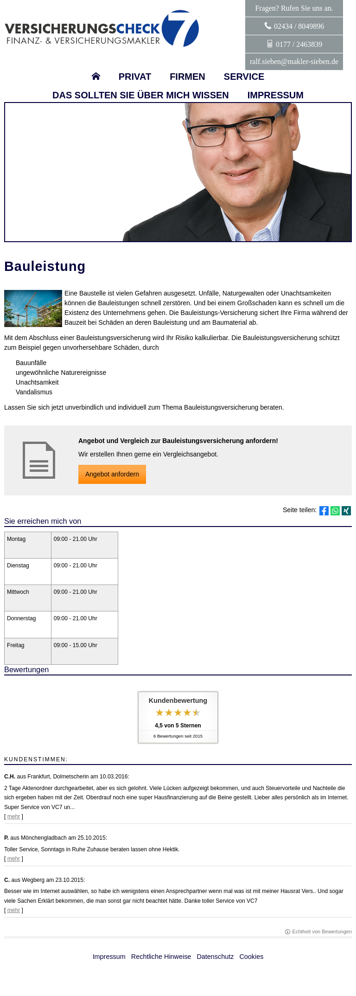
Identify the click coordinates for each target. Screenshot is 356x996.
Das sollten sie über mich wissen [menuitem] (140, 95)
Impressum (109, 956)
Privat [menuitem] (135, 76)
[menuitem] (96, 76)
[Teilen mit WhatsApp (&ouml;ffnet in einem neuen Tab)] (335, 510)
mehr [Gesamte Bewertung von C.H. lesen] (13, 816)
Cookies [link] (251, 956)
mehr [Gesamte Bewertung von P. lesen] (13, 858)
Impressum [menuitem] (276, 95)
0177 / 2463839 (299, 44)
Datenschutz (215, 956)
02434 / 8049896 (299, 26)
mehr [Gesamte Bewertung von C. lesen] (13, 910)
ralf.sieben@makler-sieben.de (294, 61)
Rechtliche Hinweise (161, 956)
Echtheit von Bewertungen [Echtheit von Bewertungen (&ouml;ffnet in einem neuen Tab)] (322, 931)
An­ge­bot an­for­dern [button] (112, 474)
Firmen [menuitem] (187, 76)
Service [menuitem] (244, 76)
